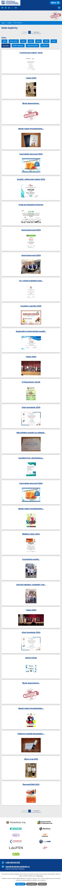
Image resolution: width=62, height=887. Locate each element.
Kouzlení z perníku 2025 (31, 306)
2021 (4, 41)
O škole (9, 23)
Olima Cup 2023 (31, 759)
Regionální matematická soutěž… (31, 331)
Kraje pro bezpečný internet (31, 204)
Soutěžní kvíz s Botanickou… (31, 458)
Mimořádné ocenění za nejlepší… (31, 432)
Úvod (3, 23)
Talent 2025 (31, 78)
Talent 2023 (31, 610)
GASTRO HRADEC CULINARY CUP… (31, 584)
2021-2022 (13, 41)
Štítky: (3, 38)
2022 (23, 41)
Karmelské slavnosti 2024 (31, 483)
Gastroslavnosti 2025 (31, 230)
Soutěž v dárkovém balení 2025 (31, 179)
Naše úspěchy (18, 46)
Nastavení (42, 884)
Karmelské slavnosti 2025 (31, 154)
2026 (54, 41)
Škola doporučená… (31, 103)
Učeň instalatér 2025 (31, 407)
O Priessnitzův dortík (31, 382)
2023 (31, 41)
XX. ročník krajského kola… (31, 280)
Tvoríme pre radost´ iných (31, 52)
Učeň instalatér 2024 (31, 632)
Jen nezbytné (31, 884)
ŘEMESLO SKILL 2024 (31, 534)
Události (45, 46)
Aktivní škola (31, 658)
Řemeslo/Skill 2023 (31, 784)
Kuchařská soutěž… (31, 559)
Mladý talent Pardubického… (31, 128)
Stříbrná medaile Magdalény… (31, 734)
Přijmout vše (20, 884)
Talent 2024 (31, 356)
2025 (46, 41)
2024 (38, 41)
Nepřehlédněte (32, 46)
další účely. (40, 876)
